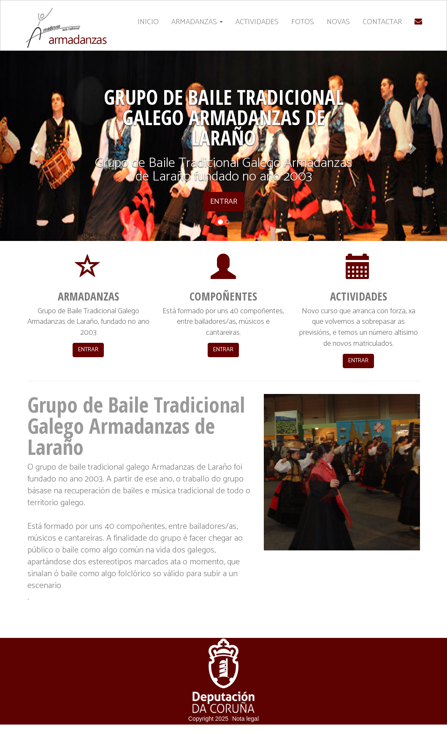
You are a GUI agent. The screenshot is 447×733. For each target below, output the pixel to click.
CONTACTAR (382, 22)
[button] (33, 146)
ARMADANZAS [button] (197, 22)
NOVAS (338, 22)
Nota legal (245, 718)
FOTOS (302, 22)
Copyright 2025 (208, 718)
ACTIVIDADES (257, 22)
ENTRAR (88, 350)
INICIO (148, 22)
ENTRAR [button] (223, 201)
